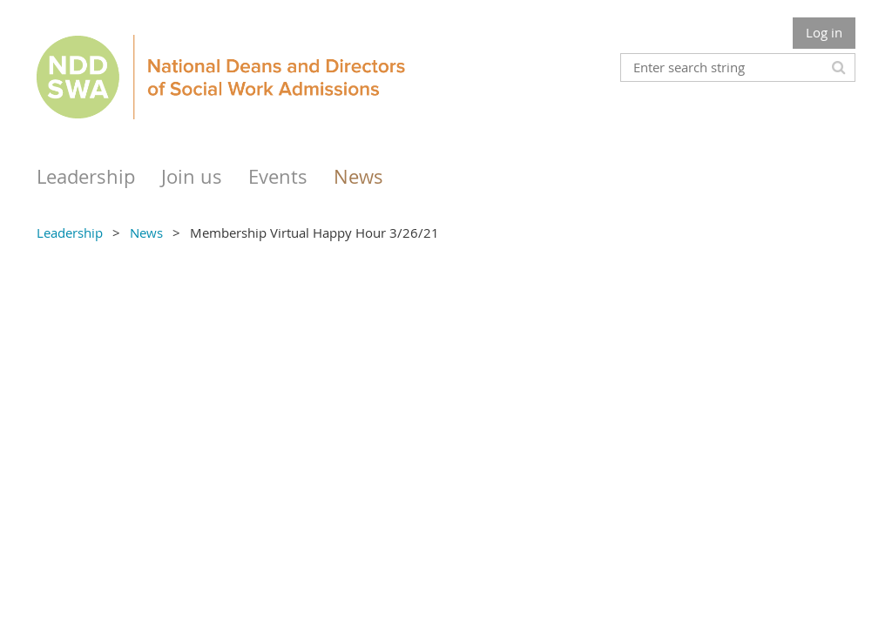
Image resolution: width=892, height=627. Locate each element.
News (146, 232)
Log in (824, 32)
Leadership (70, 232)
